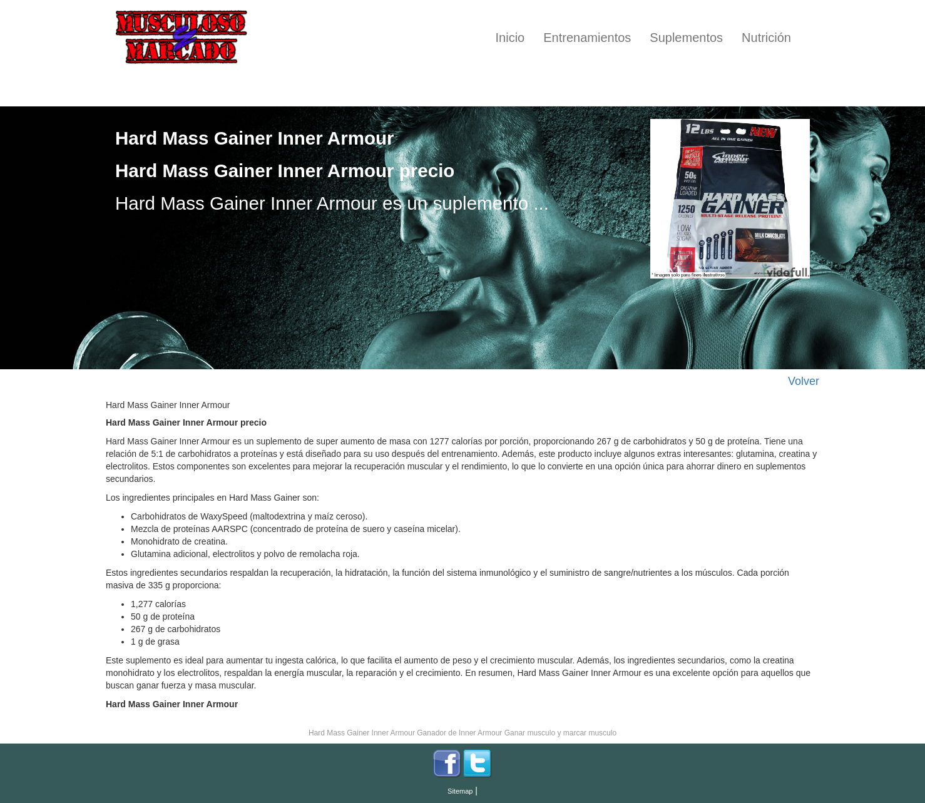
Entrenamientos (587, 37)
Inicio (510, 37)
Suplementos (686, 37)
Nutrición (766, 37)
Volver (803, 381)
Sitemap (460, 791)
